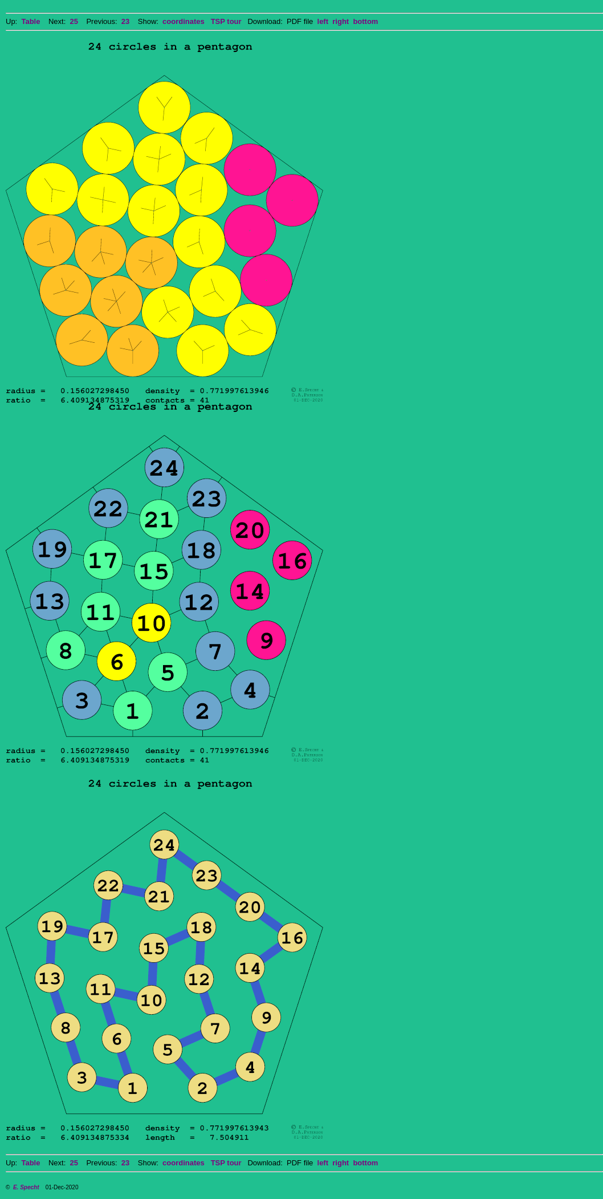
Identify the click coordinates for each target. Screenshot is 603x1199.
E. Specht (26, 1187)
